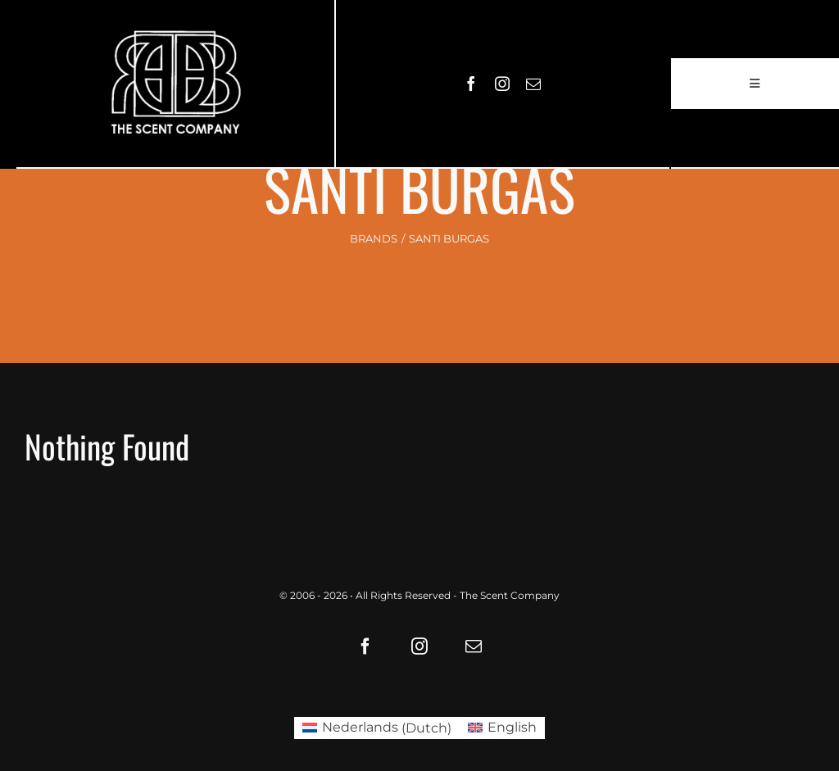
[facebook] (471, 83)
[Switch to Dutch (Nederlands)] (377, 728)
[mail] (533, 83)
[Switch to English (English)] (502, 728)
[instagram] (502, 83)
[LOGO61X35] (175, 83)
